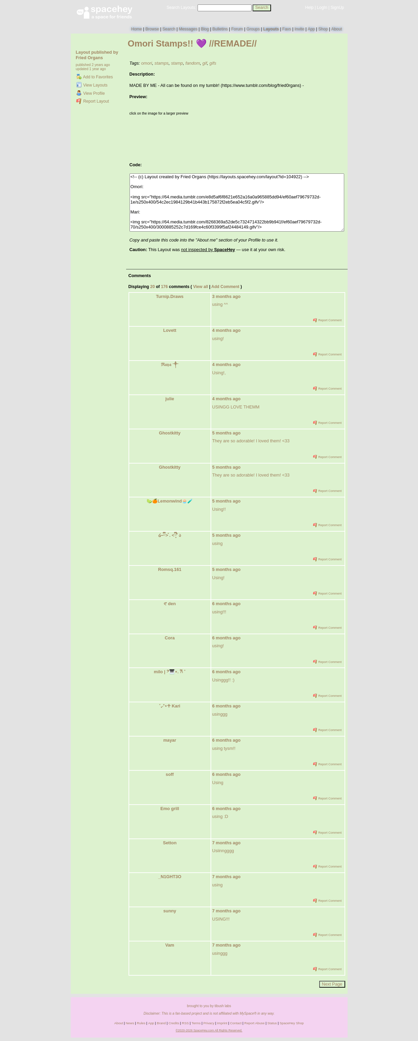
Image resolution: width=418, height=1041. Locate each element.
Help (309, 7)
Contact (236, 1023)
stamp (177, 63)
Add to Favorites (94, 77)
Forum (237, 29)
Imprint (222, 1023)
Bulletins (220, 29)
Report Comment (327, 320)
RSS (185, 1023)
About (336, 29)
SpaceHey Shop (292, 1023)
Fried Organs (89, 57)
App (311, 29)
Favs (286, 29)
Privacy (208, 1023)
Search (261, 7)
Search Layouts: (181, 7)
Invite (300, 29)
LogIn (322, 7)
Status (272, 1023)
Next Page (332, 984)
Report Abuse (254, 1023)
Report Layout (92, 101)
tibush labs (223, 1006)
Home (136, 29)
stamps (161, 63)
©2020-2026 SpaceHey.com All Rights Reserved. (209, 1030)
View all (200, 286)
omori (146, 63)
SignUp (337, 7)
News (130, 1023)
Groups (253, 29)
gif (204, 63)
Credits (173, 1023)
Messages (188, 29)
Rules (141, 1023)
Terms (196, 1023)
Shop (323, 29)
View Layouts (92, 85)
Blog (205, 29)
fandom (192, 63)
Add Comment (225, 286)
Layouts (271, 29)
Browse (152, 29)
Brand (161, 1023)
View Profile (90, 93)
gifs (213, 63)
